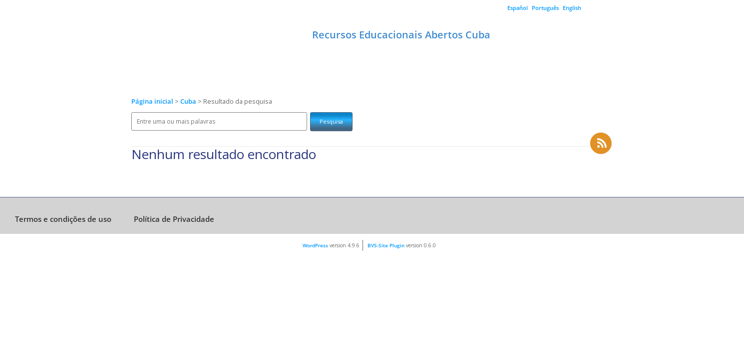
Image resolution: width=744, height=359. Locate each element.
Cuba (189, 101)
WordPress (315, 245)
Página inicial (152, 101)
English (572, 7)
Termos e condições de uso (63, 219)
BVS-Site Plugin (386, 245)
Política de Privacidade (174, 219)
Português (545, 7)
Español (517, 7)
